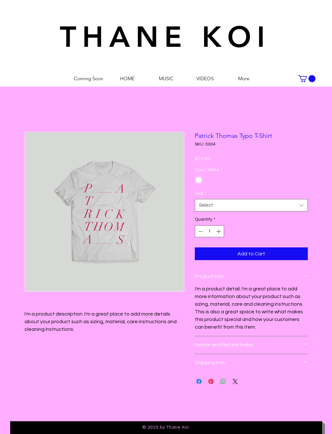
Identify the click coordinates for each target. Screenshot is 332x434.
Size (200, 193)
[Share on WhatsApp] (223, 381)
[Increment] (219, 231)
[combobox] (251, 205)
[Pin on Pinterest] (211, 381)
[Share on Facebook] (199, 381)
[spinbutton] (209, 231)
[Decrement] (200, 231)
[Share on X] (235, 381)
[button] (306, 78)
